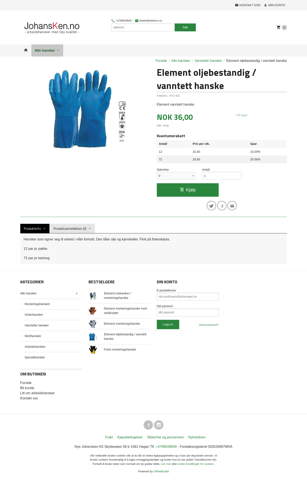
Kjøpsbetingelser (130, 437)
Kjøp (188, 189)
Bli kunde (27, 388)
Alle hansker (45, 50)
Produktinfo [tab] (32, 228)
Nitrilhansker (33, 336)
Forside (161, 61)
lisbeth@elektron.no (148, 20)
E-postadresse (166, 290)
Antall (206, 169)
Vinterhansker (34, 314)
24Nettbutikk (161, 471)
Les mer (166, 463)
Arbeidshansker (35, 346)
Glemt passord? (209, 324)
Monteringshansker (37, 304)
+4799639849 (121, 20)
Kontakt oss (29, 398)
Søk (185, 27)
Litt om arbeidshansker (37, 393)
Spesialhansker (35, 357)
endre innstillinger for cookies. (196, 463)
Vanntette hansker (37, 325)
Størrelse (163, 169)
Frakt (109, 437)
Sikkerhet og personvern (165, 437)
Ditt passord (165, 306)
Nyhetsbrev (197, 437)
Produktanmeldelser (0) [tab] (69, 228)
